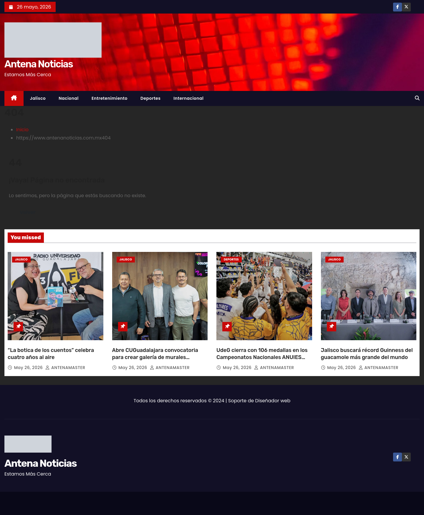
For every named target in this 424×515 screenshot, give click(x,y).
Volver (27, 212)
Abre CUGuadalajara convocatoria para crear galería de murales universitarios (155, 357)
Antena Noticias (38, 64)
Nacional (69, 98)
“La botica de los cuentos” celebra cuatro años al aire (51, 353)
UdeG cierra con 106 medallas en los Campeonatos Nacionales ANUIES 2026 (262, 357)
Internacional (188, 98)
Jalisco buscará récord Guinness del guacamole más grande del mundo (367, 353)
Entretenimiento (109, 98)
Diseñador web (273, 400)
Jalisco (38, 98)
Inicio (22, 129)
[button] (417, 98)
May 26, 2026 (29, 368)
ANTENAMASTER (65, 368)
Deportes (150, 98)
